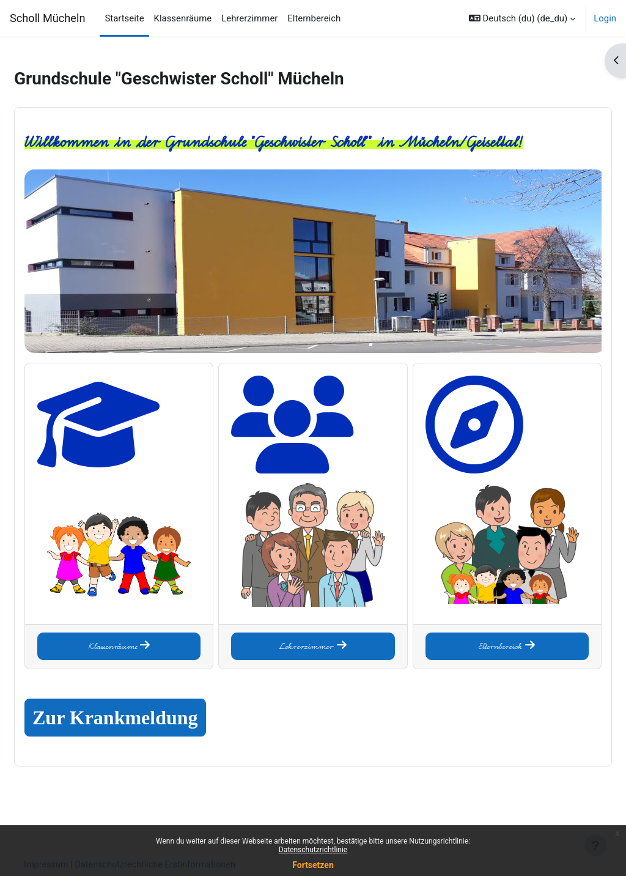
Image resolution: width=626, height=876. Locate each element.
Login (605, 18)
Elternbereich (487, 629)
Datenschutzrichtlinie (313, 849)
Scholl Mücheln (47, 18)
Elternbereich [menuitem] (314, 18)
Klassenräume (138, 629)
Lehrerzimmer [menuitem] (249, 18)
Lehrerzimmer (313, 629)
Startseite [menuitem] (124, 18)
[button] (522, 18)
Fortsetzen (313, 865)
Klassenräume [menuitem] (183, 18)
